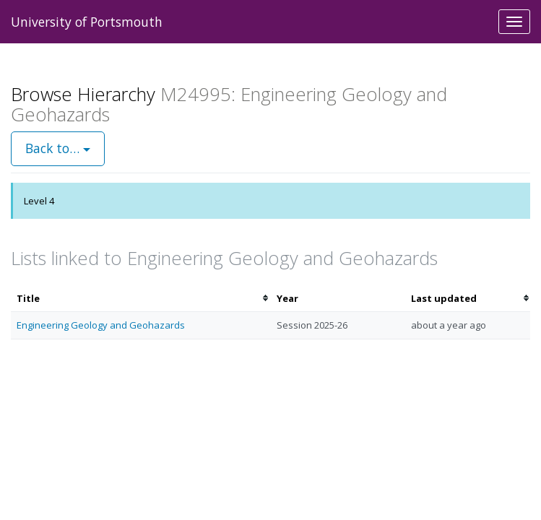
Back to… (57, 148)
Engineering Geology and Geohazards (101, 325)
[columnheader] (141, 298)
